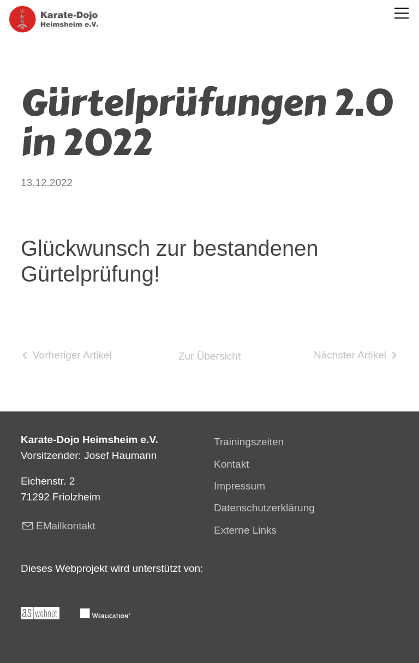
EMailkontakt (65, 525)
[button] (401, 13)
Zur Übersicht (209, 356)
